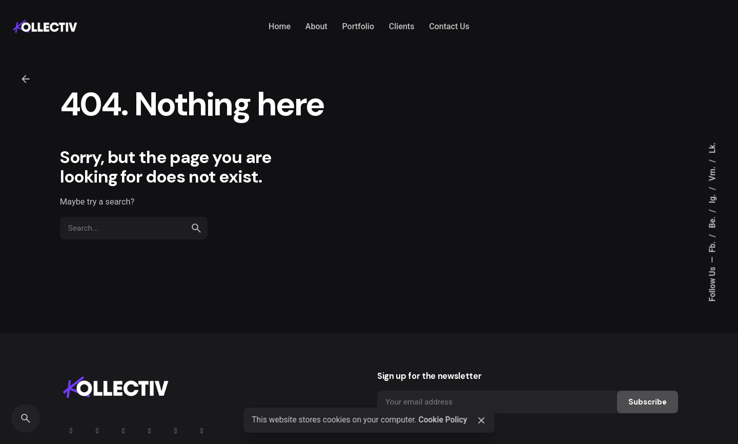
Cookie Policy (442, 420)
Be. (712, 221)
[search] (196, 228)
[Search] (25, 418)
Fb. (712, 246)
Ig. (712, 198)
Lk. (712, 148)
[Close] (481, 420)
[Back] (25, 79)
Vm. (712, 173)
